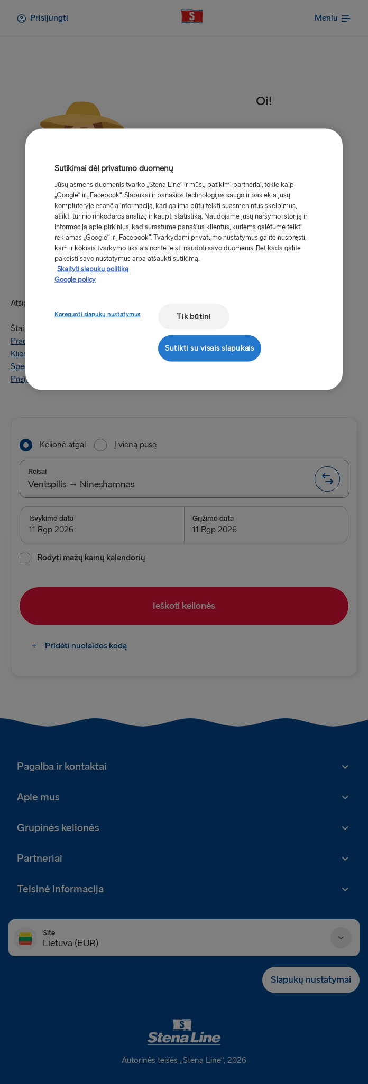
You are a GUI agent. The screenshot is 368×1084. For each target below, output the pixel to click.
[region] (184, 259)
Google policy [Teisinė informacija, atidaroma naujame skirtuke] (75, 280)
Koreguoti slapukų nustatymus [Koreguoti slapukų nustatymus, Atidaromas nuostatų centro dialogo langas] (97, 314)
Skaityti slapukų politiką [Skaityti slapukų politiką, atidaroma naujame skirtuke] (92, 269)
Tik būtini (193, 316)
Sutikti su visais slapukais (209, 347)
